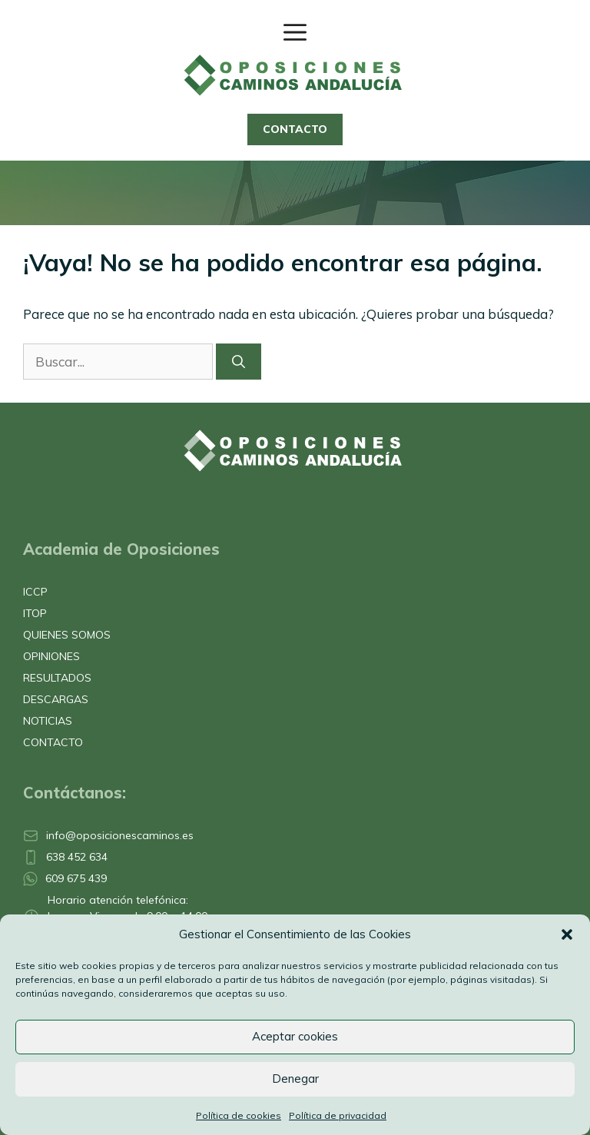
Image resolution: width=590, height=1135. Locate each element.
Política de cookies (238, 1115)
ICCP (35, 592)
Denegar (295, 1078)
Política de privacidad (337, 1115)
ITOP (35, 613)
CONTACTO (295, 129)
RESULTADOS (57, 678)
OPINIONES (51, 656)
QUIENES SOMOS (67, 635)
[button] (567, 934)
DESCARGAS (55, 699)
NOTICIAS (47, 721)
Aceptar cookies (295, 1036)
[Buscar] (238, 361)
